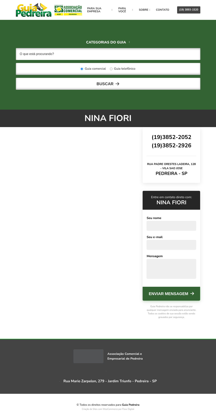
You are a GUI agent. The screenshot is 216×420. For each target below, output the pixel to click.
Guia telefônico (122, 69)
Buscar (105, 84)
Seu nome (154, 218)
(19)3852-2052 (171, 137)
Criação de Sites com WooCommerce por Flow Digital (108, 409)
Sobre (144, 10)
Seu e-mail (154, 237)
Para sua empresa (99, 10)
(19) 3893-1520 (188, 10)
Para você (125, 10)
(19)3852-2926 (171, 145)
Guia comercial (93, 69)
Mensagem (155, 256)
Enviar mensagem (168, 294)
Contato (162, 10)
